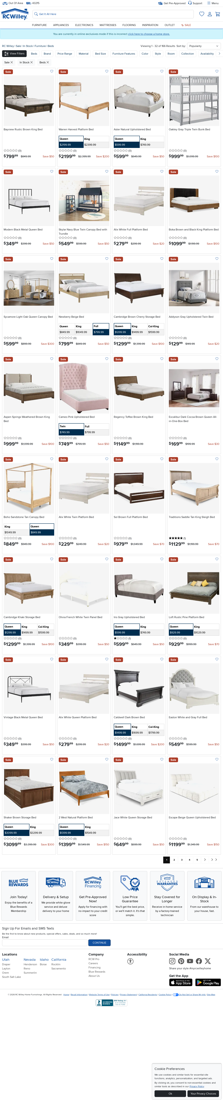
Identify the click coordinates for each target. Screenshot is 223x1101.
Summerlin (30, 1064)
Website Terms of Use (99, 1086)
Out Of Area (12, 3)
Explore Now (29, 925)
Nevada (30, 1052)
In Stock (28, 46)
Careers (93, 1055)
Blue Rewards (97, 1063)
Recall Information (79, 1086)
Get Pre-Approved (172, 3)
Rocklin (55, 1056)
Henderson (30, 1056)
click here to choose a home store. (149, 34)
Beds (51, 46)
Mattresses (108, 25)
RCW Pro (94, 1051)
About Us (94, 1068)
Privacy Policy (197, 1086)
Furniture (39, 25)
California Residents (148, 1086)
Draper (6, 1056)
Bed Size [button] (100, 53)
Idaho (44, 1052)
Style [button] (158, 53)
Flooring (129, 25)
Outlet (170, 25)
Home (66, 1086)
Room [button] (171, 53)
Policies (114, 1086)
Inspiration (150, 25)
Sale (186, 25)
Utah (5, 1052)
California (58, 1052)
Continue (99, 1034)
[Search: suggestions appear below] (113, 14)
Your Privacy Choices (203, 1093)
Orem (5, 1064)
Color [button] (145, 53)
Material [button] (84, 53)
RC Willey (8, 46)
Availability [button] (207, 53)
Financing (95, 1059)
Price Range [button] (64, 53)
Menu (213, 3)
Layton (6, 1060)
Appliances (61, 25)
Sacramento (58, 1060)
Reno (27, 1060)
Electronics (84, 25)
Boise (43, 1056)
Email (5, 1029)
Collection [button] (187, 53)
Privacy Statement (128, 1086)
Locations (9, 1046)
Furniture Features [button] (124, 53)
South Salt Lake (11, 1069)
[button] (14, 53)
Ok (170, 1093)
